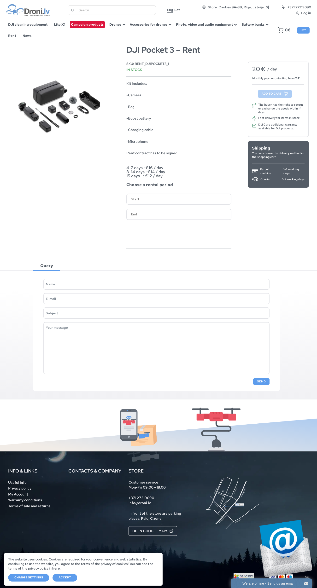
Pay (303, 30)
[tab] (46, 265)
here (56, 568)
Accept (65, 577)
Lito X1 (59, 24)
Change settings (28, 577)
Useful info (17, 482)
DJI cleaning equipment (27, 24)
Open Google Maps (152, 531)
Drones (115, 24)
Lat (177, 10)
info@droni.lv (140, 502)
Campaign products (87, 24)
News (27, 36)
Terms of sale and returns (29, 505)
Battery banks (252, 24)
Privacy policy (19, 488)
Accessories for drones (148, 24)
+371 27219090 (296, 7)
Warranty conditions (25, 499)
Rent (12, 36)
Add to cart (272, 94)
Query (46, 265)
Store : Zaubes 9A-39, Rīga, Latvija (236, 7)
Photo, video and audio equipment (204, 24)
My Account (18, 494)
